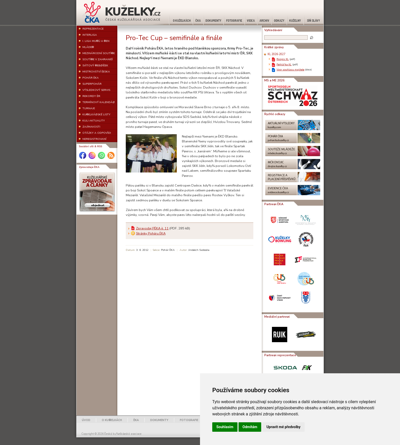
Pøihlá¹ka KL (284, 64)
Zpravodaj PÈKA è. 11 (152, 228)
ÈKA (136, 420)
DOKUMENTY (159, 420)
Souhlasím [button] (224, 427)
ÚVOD (86, 420)
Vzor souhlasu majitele (290, 69)
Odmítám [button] (250, 427)
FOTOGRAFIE (189, 420)
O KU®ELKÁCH (112, 420)
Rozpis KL (283, 59)
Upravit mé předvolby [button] (283, 427)
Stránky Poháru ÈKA (151, 233)
